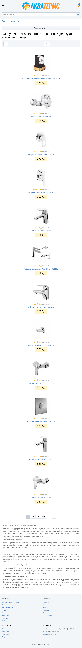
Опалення (5, 610)
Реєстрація (6, 632)
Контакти (46, 613)
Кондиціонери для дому (10, 602)
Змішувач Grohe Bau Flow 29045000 (41, 193)
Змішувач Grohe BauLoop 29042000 (41, 155)
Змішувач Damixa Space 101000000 (41, 345)
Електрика (6, 615)
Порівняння (6, 634)
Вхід (3, 629)
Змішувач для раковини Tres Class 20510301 (41, 269)
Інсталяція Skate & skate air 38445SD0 (41, 421)
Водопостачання (8, 607)
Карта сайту (47, 615)
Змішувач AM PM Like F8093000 (41, 460)
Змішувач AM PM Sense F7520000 (41, 383)
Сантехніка (16, 21)
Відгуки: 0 (45, 75)
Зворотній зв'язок (49, 634)
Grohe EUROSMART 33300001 (41, 116)
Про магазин (47, 605)
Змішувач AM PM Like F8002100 (41, 231)
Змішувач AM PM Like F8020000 (41, 498)
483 (54, 517)
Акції (3, 621)
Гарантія (46, 610)
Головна (5, 21)
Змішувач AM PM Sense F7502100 (41, 307)
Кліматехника (7, 605)
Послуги (5, 618)
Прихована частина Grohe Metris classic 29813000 (41, 78)
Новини (45, 607)
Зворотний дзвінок (8, 637)
